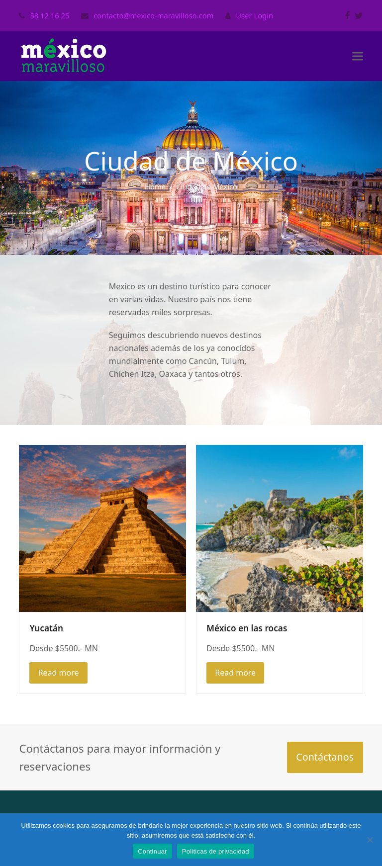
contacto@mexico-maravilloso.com (153, 15)
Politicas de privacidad (215, 851)
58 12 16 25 (49, 15)
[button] (357, 56)
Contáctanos (325, 757)
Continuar (152, 851)
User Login (254, 15)
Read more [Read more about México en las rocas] (235, 672)
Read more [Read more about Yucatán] (58, 672)
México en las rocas (246, 628)
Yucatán (46, 628)
